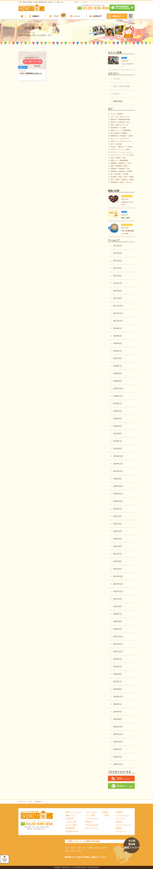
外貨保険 (113, 168)
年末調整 (123, 136)
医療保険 (118, 166)
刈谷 (129, 163)
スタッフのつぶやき (121, 86)
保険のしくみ (70, 815)
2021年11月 (118, 584)
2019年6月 (117, 434)
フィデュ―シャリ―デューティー (98, 2)
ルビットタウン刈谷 (117, 117)
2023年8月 (117, 689)
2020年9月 (117, 479)
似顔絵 (118, 158)
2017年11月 (118, 313)
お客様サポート (117, 16)
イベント (76, 16)
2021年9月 (117, 569)
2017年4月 (117, 261)
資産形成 (121, 122)
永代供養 (117, 174)
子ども (113, 114)
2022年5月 (117, 599)
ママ (125, 155)
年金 (128, 168)
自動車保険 (114, 182)
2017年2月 (117, 246)
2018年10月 (118, 388)
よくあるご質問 (71, 822)
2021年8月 (117, 561)
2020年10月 (118, 486)
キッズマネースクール (124, 141)
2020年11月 (118, 494)
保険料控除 (114, 136)
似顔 (112, 158)
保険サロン (114, 160)
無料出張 (88, 822)
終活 (112, 179)
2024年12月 (118, 742)
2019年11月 (118, 464)
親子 (112, 144)
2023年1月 (117, 659)
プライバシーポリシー (116, 2)
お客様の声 (97, 16)
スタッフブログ (91, 812)
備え (128, 122)
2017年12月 (118, 321)
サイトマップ (129, 2)
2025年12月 (118, 764)
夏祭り (126, 166)
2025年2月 (117, 757)
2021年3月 (117, 524)
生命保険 (113, 177)
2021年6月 (117, 546)
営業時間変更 (127, 130)
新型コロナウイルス (122, 125)
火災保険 (125, 174)
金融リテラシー (115, 130)
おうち (128, 117)
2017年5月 (117, 268)
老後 (117, 179)
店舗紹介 (35, 16)
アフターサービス (91, 818)
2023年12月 (118, 697)
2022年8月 (117, 621)
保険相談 (113, 163)
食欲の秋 (113, 119)
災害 (112, 125)
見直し (122, 182)
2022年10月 (118, 636)
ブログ (59, 16)
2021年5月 (117, 539)
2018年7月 (117, 366)
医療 (111, 166)
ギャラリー (114, 152)
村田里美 (129, 171)
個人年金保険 (115, 133)
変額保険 (124, 133)
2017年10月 (118, 306)
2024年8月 (117, 719)
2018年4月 (117, 351)
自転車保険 (114, 127)
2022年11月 (118, 644)
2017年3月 (117, 253)
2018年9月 (117, 381)
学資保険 (121, 168)
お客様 (128, 149)
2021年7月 (117, 554)
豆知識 (130, 136)
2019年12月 (118, 471)
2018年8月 (117, 373)
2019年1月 (117, 403)
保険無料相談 (124, 160)
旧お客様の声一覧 (71, 831)
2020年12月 (118, 501)
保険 (124, 158)
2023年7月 (117, 682)
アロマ (113, 149)
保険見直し (122, 163)
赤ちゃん (129, 182)
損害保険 (113, 171)
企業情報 (84, 2)
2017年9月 (117, 298)
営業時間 (120, 114)
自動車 (131, 179)
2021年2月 (117, 516)
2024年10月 (118, 727)
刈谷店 (106, 815)
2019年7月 (117, 441)
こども (122, 152)
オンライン (114, 138)
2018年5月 (117, 358)
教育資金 (121, 171)
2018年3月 (117, 343)
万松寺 (132, 155)
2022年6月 (117, 606)
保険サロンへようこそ (73, 812)
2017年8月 (117, 291)
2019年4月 (117, 419)
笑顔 (125, 177)
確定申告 (113, 122)
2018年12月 (118, 396)
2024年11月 (118, 734)
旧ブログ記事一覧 (91, 825)
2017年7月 (117, 283)
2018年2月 (117, 336)
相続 (120, 177)
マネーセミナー (125, 138)
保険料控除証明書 (124, 119)
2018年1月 (117, 328)
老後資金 (124, 179)
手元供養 (118, 144)
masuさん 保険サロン (118, 147)
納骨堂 (131, 177)
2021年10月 (118, 576)
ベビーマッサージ (116, 155)
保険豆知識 (117, 101)
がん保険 (123, 127)
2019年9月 (117, 449)
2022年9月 (117, 629)
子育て (113, 141)
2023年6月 (117, 674)
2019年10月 (118, 456)
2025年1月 (117, 749)
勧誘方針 (119, 822)
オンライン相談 (71, 825)
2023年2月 (117, 667)
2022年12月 (118, 652)
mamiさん (131, 147)
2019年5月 (117, 426)
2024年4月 (117, 712)
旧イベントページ (91, 828)
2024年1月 (117, 704)
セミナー (116, 94)
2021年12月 (118, 591)
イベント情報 (90, 815)
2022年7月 (117, 614)
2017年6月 (117, 276)
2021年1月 (117, 509)
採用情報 (76, 2)
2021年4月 (117, 531)
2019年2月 (117, 411)
